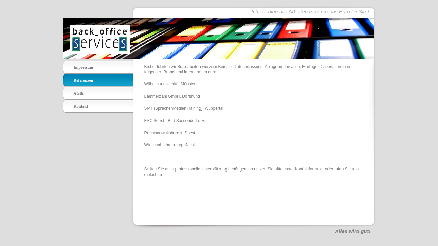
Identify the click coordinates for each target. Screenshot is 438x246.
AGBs (79, 93)
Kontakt (81, 106)
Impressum (83, 67)
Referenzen (83, 80)
